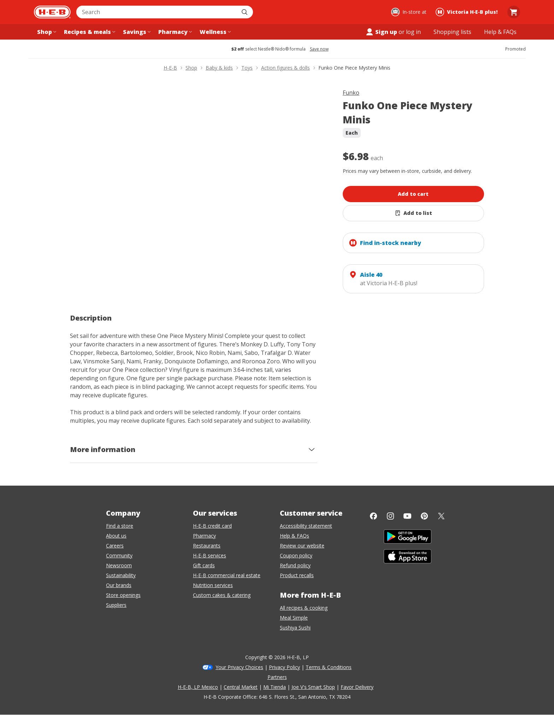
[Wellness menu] (214, 32)
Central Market (241, 687)
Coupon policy (296, 555)
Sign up (381, 32)
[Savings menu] (136, 32)
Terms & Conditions (329, 667)
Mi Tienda (274, 687)
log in (413, 32)
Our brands (118, 585)
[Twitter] (441, 516)
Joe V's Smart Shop (313, 687)
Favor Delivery (357, 687)
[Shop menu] (46, 32)
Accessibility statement (306, 525)
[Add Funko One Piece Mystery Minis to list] (413, 213)
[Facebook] (373, 516)
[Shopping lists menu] (452, 32)
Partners (277, 677)
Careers (115, 545)
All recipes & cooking (304, 607)
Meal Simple (294, 617)
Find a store (119, 525)
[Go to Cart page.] (513, 12)
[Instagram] (390, 516)
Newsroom (119, 565)
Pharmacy (204, 535)
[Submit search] (245, 12)
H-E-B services (209, 555)
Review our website (302, 545)
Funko (351, 92)
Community (119, 555)
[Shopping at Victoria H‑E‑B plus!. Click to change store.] (468, 12)
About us (116, 535)
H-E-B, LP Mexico (198, 687)
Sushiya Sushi (295, 627)
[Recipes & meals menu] (89, 32)
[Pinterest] (424, 516)
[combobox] (156, 12)
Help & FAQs (294, 535)
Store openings (123, 595)
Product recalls (297, 575)
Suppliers (116, 605)
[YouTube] (407, 516)
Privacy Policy (284, 667)
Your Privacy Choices (239, 667)
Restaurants (206, 545)
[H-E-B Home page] (52, 12)
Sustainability (121, 575)
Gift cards (204, 565)
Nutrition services (213, 585)
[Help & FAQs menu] (500, 32)
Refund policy (295, 565)
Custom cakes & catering (222, 595)
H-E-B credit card (212, 525)
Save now (319, 49)
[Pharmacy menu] (174, 32)
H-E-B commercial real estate (226, 575)
